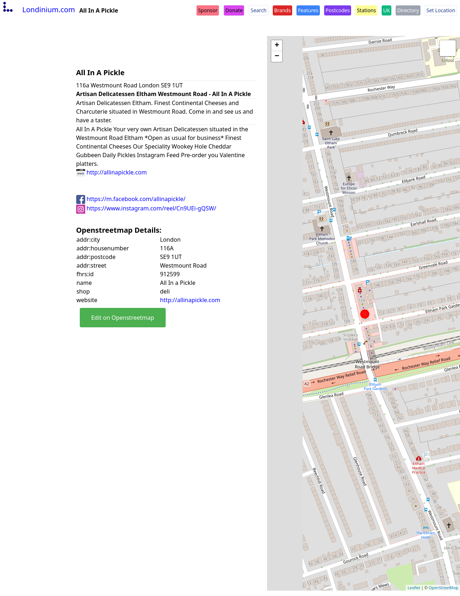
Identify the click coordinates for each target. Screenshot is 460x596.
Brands (282, 10)
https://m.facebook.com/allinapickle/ (131, 199)
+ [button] (277, 45)
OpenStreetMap (443, 587)
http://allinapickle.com (111, 172)
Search (258, 10)
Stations (366, 10)
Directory (408, 10)
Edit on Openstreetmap (122, 318)
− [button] (277, 56)
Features (308, 10)
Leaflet (414, 587)
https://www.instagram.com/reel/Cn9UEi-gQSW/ (146, 208)
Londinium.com (38, 9)
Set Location (441, 10)
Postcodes (338, 10)
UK (386, 10)
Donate (234, 10)
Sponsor (207, 10)
